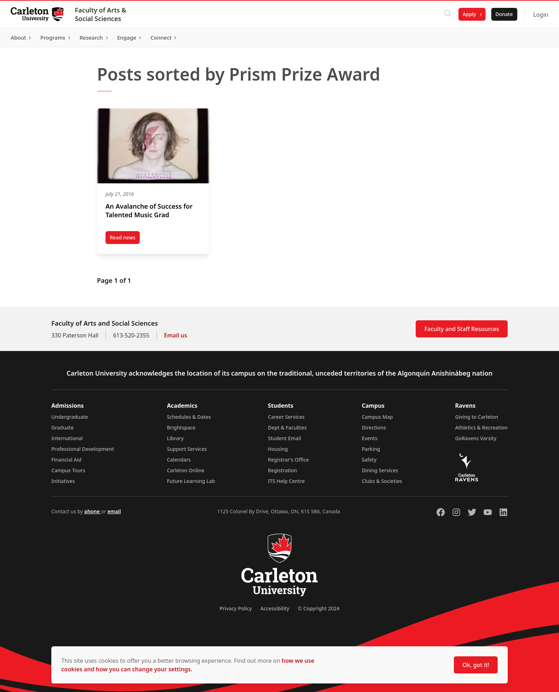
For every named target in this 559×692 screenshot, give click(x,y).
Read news (125, 239)
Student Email (284, 438)
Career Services (286, 416)
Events (370, 438)
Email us (175, 335)
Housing (278, 449)
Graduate (62, 427)
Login (540, 15)
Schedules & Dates (189, 416)
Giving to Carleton (476, 416)
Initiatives (63, 481)
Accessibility (274, 608)
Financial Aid (66, 459)
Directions (374, 427)
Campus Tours (68, 470)
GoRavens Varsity (476, 438)
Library (175, 438)
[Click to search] (447, 14)
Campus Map (377, 416)
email (114, 511)
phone (92, 511)
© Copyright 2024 (318, 608)
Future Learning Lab (191, 481)
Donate (503, 14)
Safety (369, 459)
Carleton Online (185, 470)
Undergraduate (69, 416)
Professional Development (82, 449)
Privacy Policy (236, 608)
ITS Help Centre (286, 481)
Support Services (187, 449)
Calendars (179, 459)
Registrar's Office (288, 459)
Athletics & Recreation (481, 427)
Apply (469, 14)
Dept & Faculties (287, 427)
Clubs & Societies (382, 481)
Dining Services (380, 470)
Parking (371, 449)
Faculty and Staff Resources (461, 329)
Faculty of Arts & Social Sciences (101, 14)
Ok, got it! (475, 665)
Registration (282, 470)
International (67, 438)
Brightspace (181, 427)
